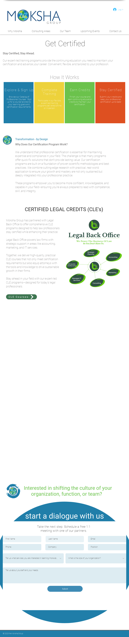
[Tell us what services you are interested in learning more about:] (33, 558)
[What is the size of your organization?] (96, 558)
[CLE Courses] (21, 296)
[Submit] (65, 589)
